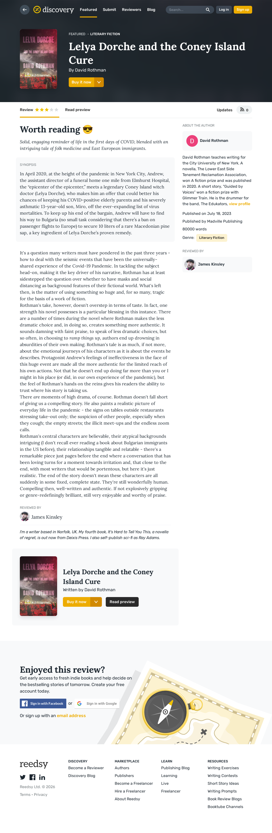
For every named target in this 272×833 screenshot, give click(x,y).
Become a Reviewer (86, 768)
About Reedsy (127, 799)
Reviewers (131, 9)
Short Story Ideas (223, 783)
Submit (109, 9)
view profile (239, 204)
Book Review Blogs (225, 799)
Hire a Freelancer (130, 791)
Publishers (124, 775)
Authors (122, 768)
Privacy (40, 794)
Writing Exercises (223, 768)
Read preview (77, 109)
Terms (25, 794)
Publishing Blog (175, 768)
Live (165, 783)
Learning (169, 775)
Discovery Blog (81, 775)
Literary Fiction (105, 34)
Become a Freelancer (134, 783)
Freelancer (171, 791)
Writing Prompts (222, 791)
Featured (88, 9)
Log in (224, 10)
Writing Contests (223, 775)
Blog (151, 9)
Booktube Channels (225, 806)
